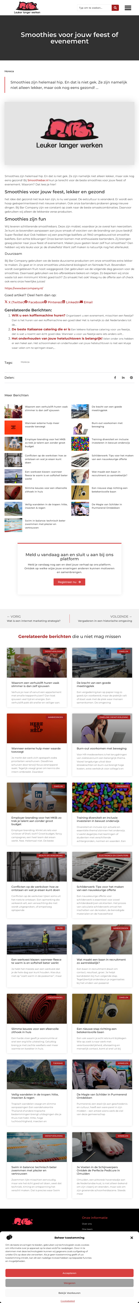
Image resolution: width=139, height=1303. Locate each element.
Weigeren (69, 1283)
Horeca (9, 71)
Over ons (87, 1223)
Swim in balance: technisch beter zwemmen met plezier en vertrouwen (45, 524)
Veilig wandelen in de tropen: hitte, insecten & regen (34, 1096)
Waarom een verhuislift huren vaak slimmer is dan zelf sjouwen (35, 684)
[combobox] (94, 8)
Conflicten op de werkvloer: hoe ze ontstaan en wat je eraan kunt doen (45, 459)
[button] (132, 1238)
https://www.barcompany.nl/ (24, 288)
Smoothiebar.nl (38, 180)
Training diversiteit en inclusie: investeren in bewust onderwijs (98, 819)
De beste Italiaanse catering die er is (41, 329)
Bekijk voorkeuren (69, 1292)
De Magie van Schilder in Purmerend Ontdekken (102, 1096)
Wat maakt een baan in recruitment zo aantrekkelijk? (101, 961)
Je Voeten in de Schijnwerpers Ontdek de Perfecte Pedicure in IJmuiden (98, 1170)
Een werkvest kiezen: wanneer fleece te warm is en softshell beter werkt (46, 475)
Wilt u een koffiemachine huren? (38, 315)
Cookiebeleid (68, 1301)
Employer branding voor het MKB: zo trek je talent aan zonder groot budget (45, 443)
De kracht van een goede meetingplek (94, 684)
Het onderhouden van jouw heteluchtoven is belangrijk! (57, 338)
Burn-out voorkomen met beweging (102, 748)
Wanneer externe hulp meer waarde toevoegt (36, 750)
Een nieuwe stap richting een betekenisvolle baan (97, 1030)
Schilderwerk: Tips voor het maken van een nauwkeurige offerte (100, 888)
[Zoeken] (115, 8)
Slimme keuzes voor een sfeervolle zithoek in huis (35, 1030)
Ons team (87, 1229)
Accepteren (69, 1273)
